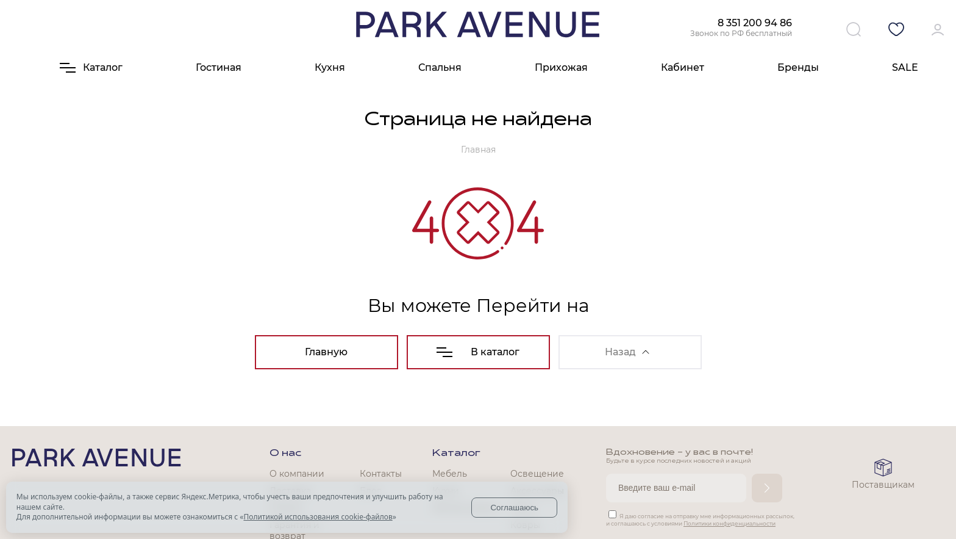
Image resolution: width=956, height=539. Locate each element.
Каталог (456, 453)
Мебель (449, 473)
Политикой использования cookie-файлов (317, 517)
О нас (285, 453)
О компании (296, 473)
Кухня (330, 67)
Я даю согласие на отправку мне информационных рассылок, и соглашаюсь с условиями (700, 520)
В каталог (478, 352)
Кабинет (682, 67)
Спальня (440, 67)
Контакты (381, 473)
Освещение (537, 473)
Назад (627, 352)
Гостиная (218, 67)
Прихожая (561, 67)
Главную (326, 352)
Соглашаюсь (514, 507)
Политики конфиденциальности (729, 523)
